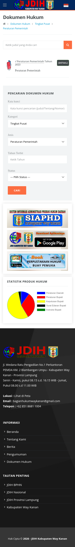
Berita (11, 447)
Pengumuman (17, 454)
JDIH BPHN (14, 485)
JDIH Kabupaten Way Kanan (49, 538)
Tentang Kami (16, 439)
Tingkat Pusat (42, 24)
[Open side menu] (5, 5)
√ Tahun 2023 (33, 63)
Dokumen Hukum (20, 24)
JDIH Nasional (16, 492)
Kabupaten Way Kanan (22, 507)
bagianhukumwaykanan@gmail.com (36, 401)
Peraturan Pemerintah (15, 28)
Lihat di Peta (22, 396)
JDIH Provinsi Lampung (23, 500)
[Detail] (63, 62)
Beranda (13, 432)
